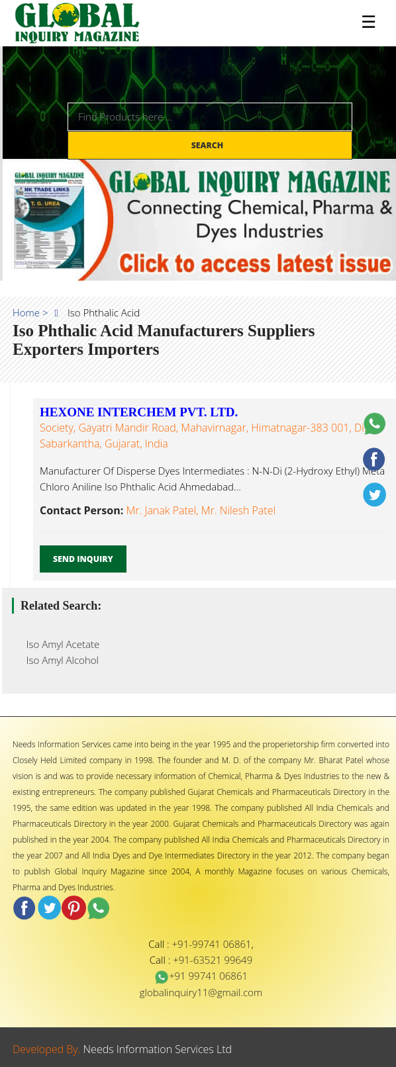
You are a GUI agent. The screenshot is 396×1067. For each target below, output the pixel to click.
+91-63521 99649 (212, 959)
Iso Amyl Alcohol (59, 660)
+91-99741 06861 (212, 944)
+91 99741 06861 (201, 975)
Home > (30, 312)
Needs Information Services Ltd (157, 1049)
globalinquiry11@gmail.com (201, 992)
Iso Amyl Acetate (59, 644)
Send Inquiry (83, 559)
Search (208, 145)
